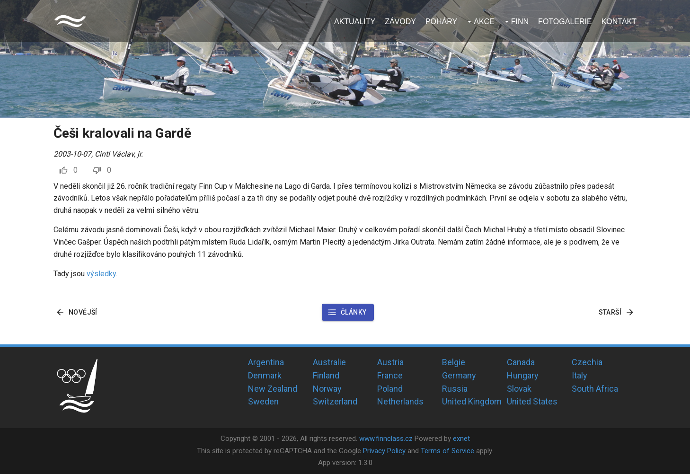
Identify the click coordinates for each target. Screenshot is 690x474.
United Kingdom (472, 401)
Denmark (265, 375)
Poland (390, 389)
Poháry (441, 22)
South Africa (595, 389)
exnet (461, 438)
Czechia (587, 362)
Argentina (266, 362)
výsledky (101, 273)
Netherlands (400, 401)
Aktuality (354, 22)
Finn (520, 22)
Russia (455, 389)
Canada (521, 362)
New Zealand (272, 389)
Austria (390, 362)
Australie (329, 362)
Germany (459, 375)
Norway (327, 389)
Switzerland (335, 401)
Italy (579, 375)
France (390, 375)
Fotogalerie (565, 22)
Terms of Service (447, 451)
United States (532, 401)
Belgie (453, 362)
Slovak (519, 389)
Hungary (523, 375)
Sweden (263, 401)
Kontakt (619, 22)
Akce (484, 22)
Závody (400, 22)
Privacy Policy (384, 451)
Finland (326, 375)
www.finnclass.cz (386, 438)
